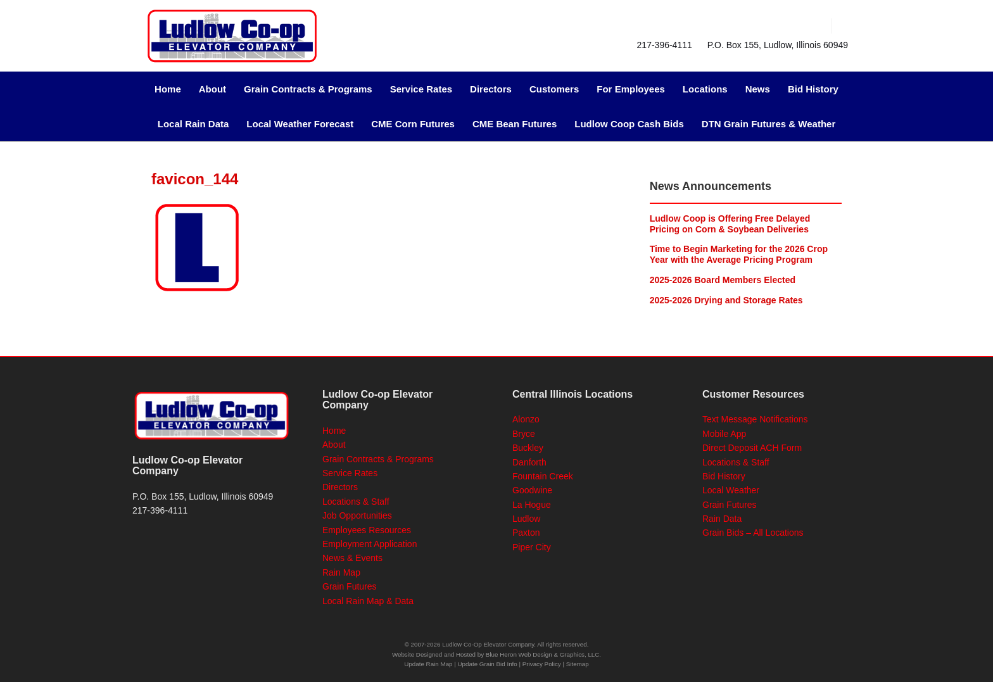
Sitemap (577, 663)
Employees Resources (366, 530)
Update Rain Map (428, 663)
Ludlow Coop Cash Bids (629, 123)
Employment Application (369, 544)
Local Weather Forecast (299, 123)
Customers (554, 89)
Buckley (527, 448)
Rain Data (722, 519)
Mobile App (724, 434)
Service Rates (421, 89)
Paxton (526, 532)
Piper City (531, 547)
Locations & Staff (355, 501)
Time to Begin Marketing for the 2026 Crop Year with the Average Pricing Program (739, 254)
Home (168, 89)
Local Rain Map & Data (368, 601)
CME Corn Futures (413, 123)
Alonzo (526, 419)
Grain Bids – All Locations (753, 532)
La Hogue (531, 505)
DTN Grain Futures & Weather (768, 123)
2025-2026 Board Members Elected (722, 280)
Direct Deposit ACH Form (752, 448)
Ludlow (526, 519)
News (757, 89)
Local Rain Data (193, 123)
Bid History (813, 89)
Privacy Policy (541, 663)
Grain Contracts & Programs (308, 89)
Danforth (529, 462)
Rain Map (341, 572)
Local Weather (730, 490)
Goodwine (532, 490)
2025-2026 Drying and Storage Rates (726, 300)
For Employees (631, 89)
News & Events (352, 558)
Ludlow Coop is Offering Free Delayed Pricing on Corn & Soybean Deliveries (730, 223)
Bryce (523, 434)
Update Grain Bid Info (487, 663)
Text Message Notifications (755, 419)
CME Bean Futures (514, 123)
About (212, 89)
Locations (705, 89)
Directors (491, 89)
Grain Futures (349, 586)
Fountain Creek (542, 476)
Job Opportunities (357, 515)
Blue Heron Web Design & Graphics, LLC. (543, 654)
